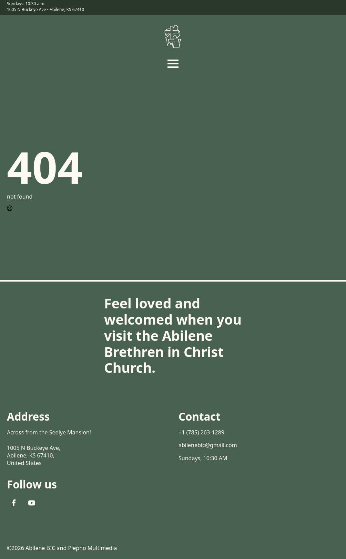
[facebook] (14, 503)
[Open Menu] (173, 63)
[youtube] (32, 503)
